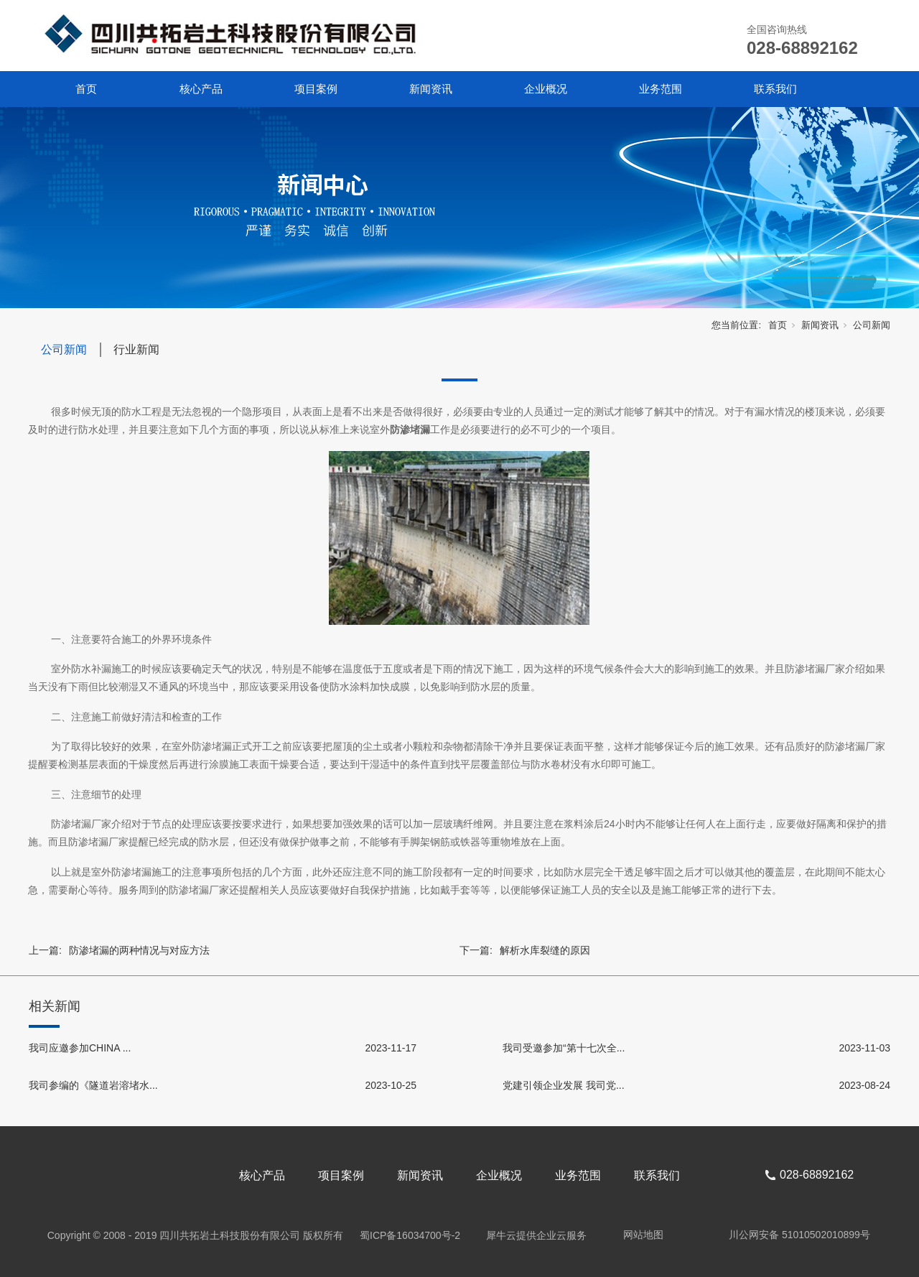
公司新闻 (871, 325)
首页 (86, 89)
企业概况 (545, 89)
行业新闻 (136, 349)
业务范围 (660, 89)
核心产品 (201, 89)
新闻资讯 (430, 89)
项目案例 (315, 89)
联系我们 (775, 89)
